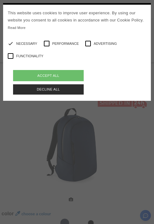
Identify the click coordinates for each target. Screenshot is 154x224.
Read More (17, 28)
